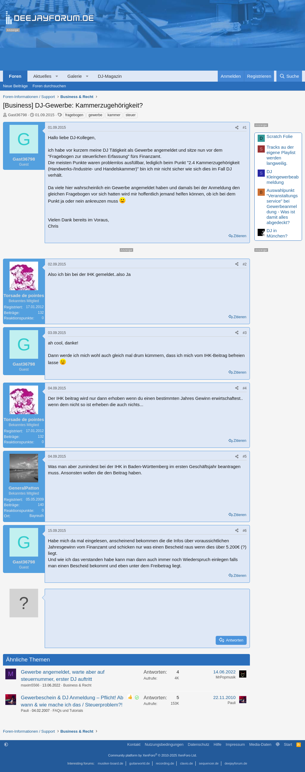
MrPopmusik (226, 677)
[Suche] (289, 76)
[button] (56, 76)
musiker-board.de (110, 763)
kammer (114, 115)
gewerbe (95, 115)
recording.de (165, 763)
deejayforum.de (236, 763)
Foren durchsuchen (49, 86)
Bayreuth (36, 516)
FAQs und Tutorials (68, 711)
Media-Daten (260, 744)
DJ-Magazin (110, 76)
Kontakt (133, 744)
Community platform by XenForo (152, 755)
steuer (131, 115)
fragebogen (74, 115)
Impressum (235, 744)
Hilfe (217, 744)
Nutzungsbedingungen (164, 744)
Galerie (74, 76)
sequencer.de (209, 763)
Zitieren (240, 236)
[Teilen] (237, 127)
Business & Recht (77, 685)
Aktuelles (42, 76)
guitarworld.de (139, 763)
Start (288, 744)
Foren (15, 76)
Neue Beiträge (15, 86)
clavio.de (186, 763)
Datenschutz (198, 744)
